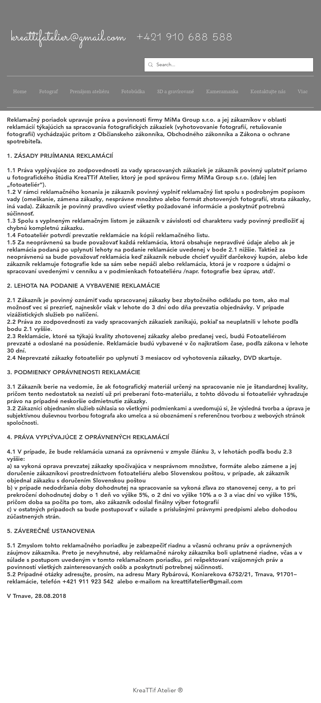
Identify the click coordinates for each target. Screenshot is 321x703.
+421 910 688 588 (184, 35)
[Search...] (228, 65)
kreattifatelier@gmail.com (68, 37)
